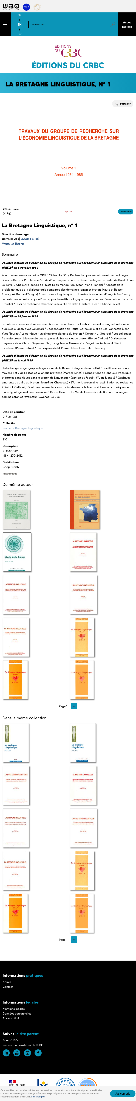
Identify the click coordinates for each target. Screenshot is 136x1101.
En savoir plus (38, 1096)
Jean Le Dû (30, 239)
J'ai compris (122, 1093)
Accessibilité (11, 1018)
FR (19, 15)
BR (20, 34)
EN (20, 24)
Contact (8, 986)
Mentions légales (14, 1008)
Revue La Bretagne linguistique (23, 428)
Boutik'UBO (10, 1040)
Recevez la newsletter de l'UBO (23, 1045)
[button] (5, 24)
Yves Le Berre (13, 244)
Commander (126, 211)
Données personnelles (17, 1013)
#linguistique (10, 473)
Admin (7, 982)
